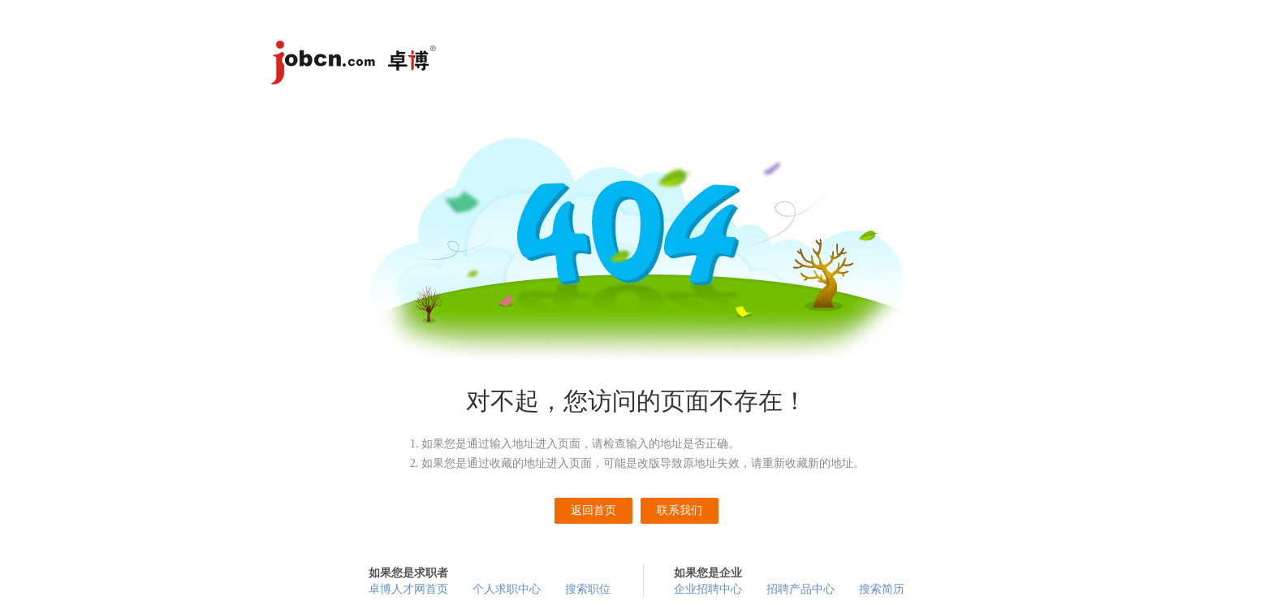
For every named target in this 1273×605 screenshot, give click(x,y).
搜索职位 (588, 589)
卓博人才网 (356, 65)
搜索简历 (881, 589)
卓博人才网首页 (408, 589)
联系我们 (679, 510)
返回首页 (593, 510)
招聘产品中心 (800, 589)
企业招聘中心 (708, 589)
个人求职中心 (507, 589)
